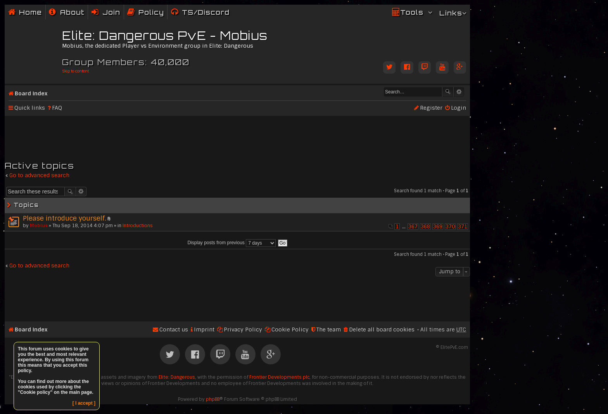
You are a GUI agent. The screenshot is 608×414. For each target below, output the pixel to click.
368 (425, 226)
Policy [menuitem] (151, 12)
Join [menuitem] (111, 12)
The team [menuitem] (328, 329)
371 (462, 226)
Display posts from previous (231, 242)
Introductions (138, 226)
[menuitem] (67, 12)
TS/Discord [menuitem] (206, 12)
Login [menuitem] (458, 107)
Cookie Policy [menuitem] (290, 329)
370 (450, 226)
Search (448, 92)
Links (450, 13)
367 (413, 226)
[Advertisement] (237, 134)
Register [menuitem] (431, 107)
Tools (411, 12)
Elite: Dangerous (177, 377)
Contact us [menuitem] (173, 329)
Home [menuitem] (30, 12)
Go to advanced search (39, 175)
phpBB (212, 399)
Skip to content (75, 71)
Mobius (39, 226)
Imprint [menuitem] (204, 329)
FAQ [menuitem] (57, 107)
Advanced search (459, 92)
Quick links (29, 107)
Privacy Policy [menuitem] (243, 329)
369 (437, 226)
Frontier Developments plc (279, 377)
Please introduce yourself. (64, 218)
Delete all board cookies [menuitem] (382, 329)
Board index (31, 93)
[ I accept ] (84, 403)
